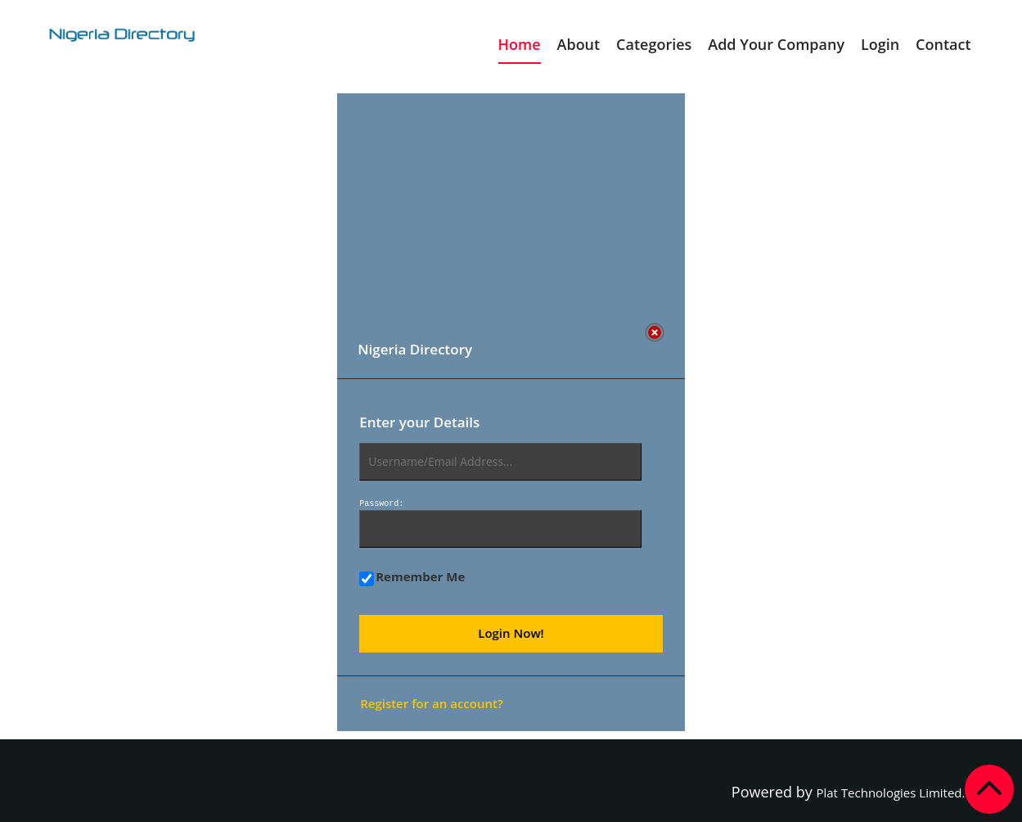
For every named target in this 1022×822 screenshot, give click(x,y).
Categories (653, 44)
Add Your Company (776, 44)
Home (519, 44)
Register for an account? (431, 703)
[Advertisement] (501, 208)
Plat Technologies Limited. (890, 792)
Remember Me (412, 577)
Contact (943, 44)
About (579, 44)
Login (880, 44)
